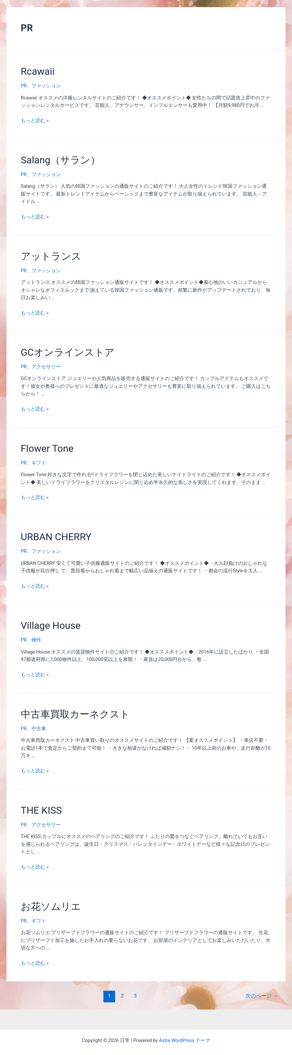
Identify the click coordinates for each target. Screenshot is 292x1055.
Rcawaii (38, 71)
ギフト (39, 463)
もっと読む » (34, 120)
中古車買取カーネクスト (75, 714)
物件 (36, 640)
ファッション (46, 86)
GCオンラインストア (67, 352)
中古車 (39, 728)
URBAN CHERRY (56, 536)
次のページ (262, 996)
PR (24, 86)
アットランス (51, 256)
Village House (51, 625)
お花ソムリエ (51, 906)
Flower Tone (47, 448)
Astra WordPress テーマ (184, 1040)
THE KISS (41, 810)
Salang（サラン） (60, 160)
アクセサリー (46, 367)
